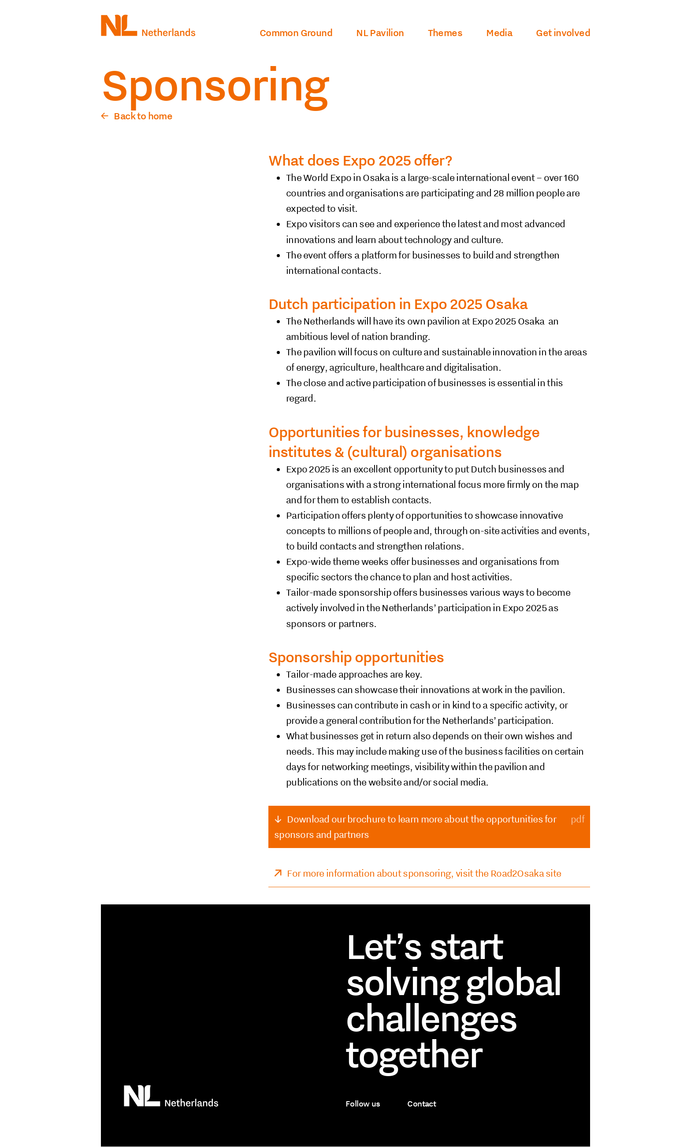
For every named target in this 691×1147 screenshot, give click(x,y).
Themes (445, 32)
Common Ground (296, 32)
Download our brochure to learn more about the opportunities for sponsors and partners (415, 827)
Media (499, 32)
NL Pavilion (380, 32)
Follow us (363, 1103)
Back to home (143, 116)
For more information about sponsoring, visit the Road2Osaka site (424, 873)
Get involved (563, 32)
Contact (421, 1103)
